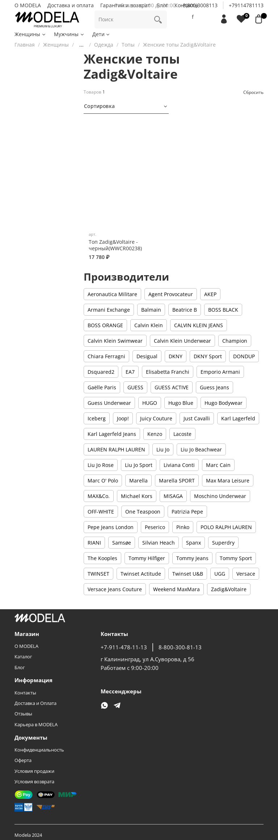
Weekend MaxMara (176, 589)
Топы (128, 44)
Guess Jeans (214, 387)
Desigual (146, 356)
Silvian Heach (158, 542)
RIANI (94, 542)
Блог (19, 667)
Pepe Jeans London (111, 527)
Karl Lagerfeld (238, 418)
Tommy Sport (236, 558)
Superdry (223, 542)
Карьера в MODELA (36, 725)
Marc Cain (218, 465)
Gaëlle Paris (102, 387)
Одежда (103, 44)
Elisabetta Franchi (167, 371)
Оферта (22, 760)
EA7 (130, 371)
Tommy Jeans (192, 558)
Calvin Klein (148, 325)
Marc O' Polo (103, 480)
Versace (245, 573)
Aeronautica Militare (112, 294)
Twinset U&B (187, 573)
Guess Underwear (109, 402)
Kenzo (154, 433)
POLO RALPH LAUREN (226, 527)
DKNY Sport (208, 356)
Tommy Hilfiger (147, 558)
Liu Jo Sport (138, 465)
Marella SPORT (177, 480)
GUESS (135, 387)
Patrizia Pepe (187, 511)
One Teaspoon (142, 511)
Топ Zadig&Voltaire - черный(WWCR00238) (115, 245)
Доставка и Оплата (35, 703)
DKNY (175, 356)
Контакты (25, 693)
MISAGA (173, 496)
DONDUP (244, 356)
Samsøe (121, 542)
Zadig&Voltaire (229, 589)
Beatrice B (184, 309)
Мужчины (69, 34)
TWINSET (98, 573)
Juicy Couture (156, 418)
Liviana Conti (179, 465)
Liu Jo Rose (101, 465)
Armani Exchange (109, 309)
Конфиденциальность (39, 750)
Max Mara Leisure (227, 480)
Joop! (123, 418)
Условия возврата (34, 782)
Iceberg (97, 418)
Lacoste (182, 433)
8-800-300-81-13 (180, 647)
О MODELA (27, 5)
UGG (219, 573)
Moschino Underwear (220, 496)
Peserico (155, 527)
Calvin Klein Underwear (182, 340)
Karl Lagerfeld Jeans (112, 433)
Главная (24, 44)
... (81, 45)
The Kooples (102, 558)
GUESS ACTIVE (172, 387)
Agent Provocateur (170, 294)
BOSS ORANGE (105, 325)
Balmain (151, 309)
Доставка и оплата (70, 5)
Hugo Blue (180, 402)
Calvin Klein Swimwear (115, 340)
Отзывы (23, 714)
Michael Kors (136, 496)
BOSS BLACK (223, 309)
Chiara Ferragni (106, 356)
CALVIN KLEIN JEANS (198, 325)
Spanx (193, 542)
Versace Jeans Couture (115, 589)
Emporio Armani (220, 371)
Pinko (182, 527)
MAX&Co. (99, 496)
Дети (101, 34)
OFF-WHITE (101, 511)
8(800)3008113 (200, 5)
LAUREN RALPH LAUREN (116, 449)
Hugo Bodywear (224, 402)
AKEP (210, 294)
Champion (234, 340)
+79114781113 (246, 5)
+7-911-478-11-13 (124, 647)
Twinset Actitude (141, 573)
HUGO (149, 402)
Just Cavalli (197, 418)
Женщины (30, 34)
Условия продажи (34, 771)
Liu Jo (162, 449)
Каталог (23, 657)
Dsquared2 (101, 371)
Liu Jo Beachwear (201, 449)
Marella (138, 480)
